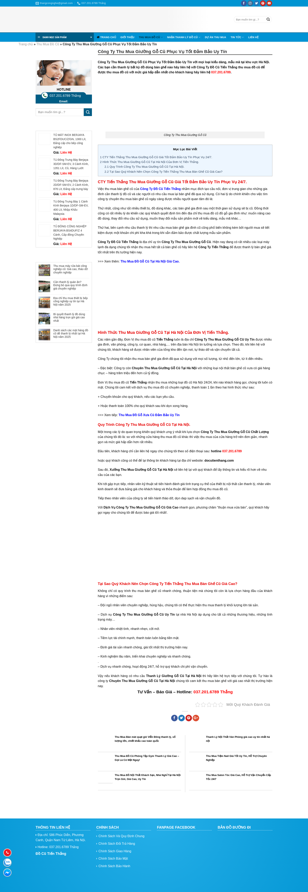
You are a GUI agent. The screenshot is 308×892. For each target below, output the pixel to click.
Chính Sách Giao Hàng (114, 851)
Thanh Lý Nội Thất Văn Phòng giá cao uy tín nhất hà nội (238, 739)
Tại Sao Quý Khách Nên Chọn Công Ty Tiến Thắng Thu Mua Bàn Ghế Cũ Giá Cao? (163, 171)
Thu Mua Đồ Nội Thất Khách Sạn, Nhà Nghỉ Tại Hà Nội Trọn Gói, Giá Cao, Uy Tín (148, 777)
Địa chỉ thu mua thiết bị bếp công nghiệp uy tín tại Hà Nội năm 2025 (70, 301)
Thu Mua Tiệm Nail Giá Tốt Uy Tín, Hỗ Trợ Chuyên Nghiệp (236, 758)
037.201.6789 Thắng (65, 96)
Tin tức (237, 37)
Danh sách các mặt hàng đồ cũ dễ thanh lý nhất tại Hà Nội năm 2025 (70, 334)
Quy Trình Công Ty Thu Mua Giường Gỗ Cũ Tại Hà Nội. (144, 166)
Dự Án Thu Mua (215, 37)
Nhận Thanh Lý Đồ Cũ (183, 37)
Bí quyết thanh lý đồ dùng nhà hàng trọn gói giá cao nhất (69, 318)
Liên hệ (253, 37)
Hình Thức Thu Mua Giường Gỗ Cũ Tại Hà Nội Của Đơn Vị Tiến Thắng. (149, 162)
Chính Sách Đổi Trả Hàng (116, 843)
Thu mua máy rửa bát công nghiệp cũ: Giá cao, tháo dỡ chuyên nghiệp (70, 269)
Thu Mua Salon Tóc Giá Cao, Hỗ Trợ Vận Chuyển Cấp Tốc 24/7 (238, 777)
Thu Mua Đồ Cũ (151, 37)
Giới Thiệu (127, 37)
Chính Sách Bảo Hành (114, 866)
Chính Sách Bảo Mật (113, 858)
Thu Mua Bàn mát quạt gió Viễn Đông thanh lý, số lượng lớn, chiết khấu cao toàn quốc (145, 739)
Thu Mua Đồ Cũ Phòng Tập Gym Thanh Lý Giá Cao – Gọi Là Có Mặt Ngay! (147, 758)
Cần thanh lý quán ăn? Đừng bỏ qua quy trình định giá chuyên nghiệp (70, 285)
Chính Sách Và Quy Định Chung (121, 836)
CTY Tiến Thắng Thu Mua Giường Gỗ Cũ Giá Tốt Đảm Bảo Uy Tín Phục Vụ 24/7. (156, 157)
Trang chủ (108, 37)
